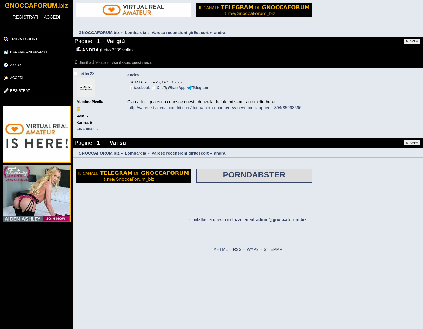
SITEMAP (273, 249)
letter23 (87, 73)
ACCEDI (52, 17)
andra (133, 75)
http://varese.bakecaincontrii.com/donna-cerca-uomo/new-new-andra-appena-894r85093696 (214, 108)
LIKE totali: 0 (87, 129)
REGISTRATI (25, 17)
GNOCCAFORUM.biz (36, 5)
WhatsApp (177, 88)
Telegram (200, 88)
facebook (142, 88)
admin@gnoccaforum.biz (281, 219)
